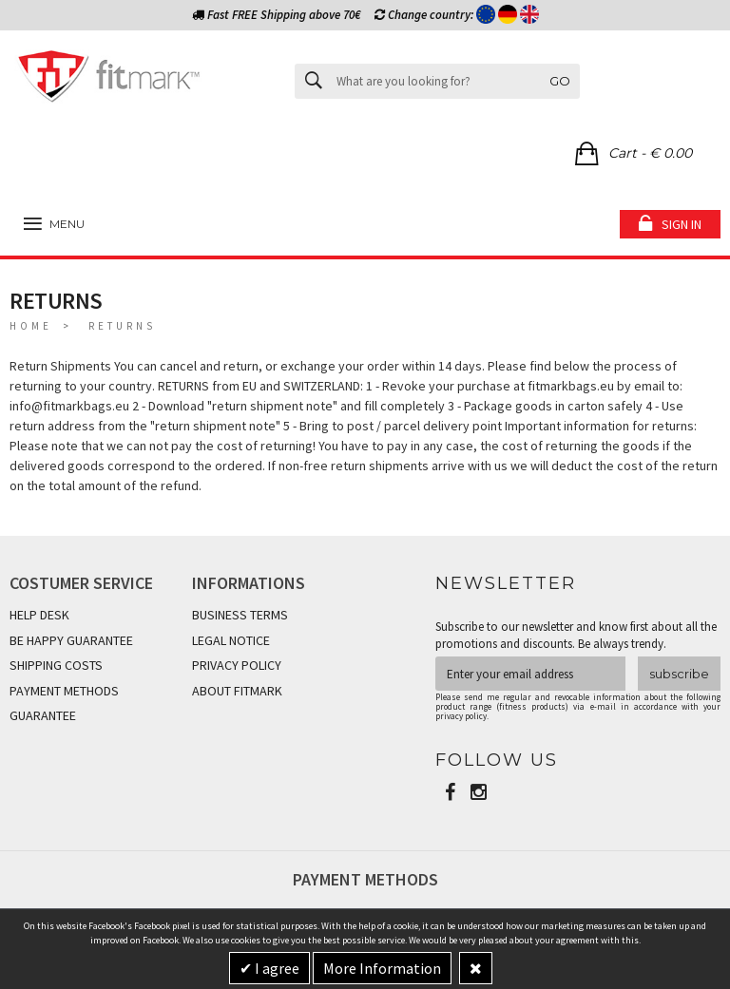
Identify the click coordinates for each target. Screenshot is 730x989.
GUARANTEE (43, 715)
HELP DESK (39, 614)
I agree (275, 968)
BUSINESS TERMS (240, 614)
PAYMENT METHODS (64, 690)
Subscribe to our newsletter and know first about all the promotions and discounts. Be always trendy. (576, 635)
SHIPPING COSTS (56, 665)
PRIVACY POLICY (236, 665)
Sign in (681, 224)
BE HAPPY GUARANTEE (71, 640)
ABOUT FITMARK (237, 690)
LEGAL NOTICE (231, 640)
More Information (382, 968)
